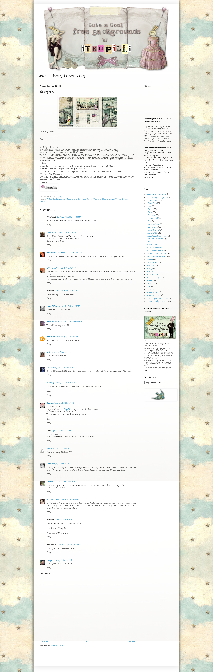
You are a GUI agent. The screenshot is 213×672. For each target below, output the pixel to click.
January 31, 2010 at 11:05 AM (65, 383)
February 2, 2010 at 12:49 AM (65, 403)
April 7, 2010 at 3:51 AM (60, 448)
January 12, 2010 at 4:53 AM (71, 321)
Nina (48, 448)
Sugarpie (50, 403)
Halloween (150, 265)
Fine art (150, 260)
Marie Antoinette (153, 274)
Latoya (49, 560)
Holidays (150, 268)
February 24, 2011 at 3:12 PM (64, 560)
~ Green (150, 209)
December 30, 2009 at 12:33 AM (69, 253)
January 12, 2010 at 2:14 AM (69, 306)
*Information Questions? (156, 194)
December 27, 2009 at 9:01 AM (66, 232)
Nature (149, 280)
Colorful (150, 242)
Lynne (49, 268)
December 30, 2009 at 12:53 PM (64, 268)
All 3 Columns (152, 233)
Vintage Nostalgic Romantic (157, 301)
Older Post (131, 642)
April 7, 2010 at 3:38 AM (61, 431)
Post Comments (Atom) (59, 646)
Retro (149, 286)
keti (48, 352)
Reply (49, 224)
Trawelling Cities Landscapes (104, 199)
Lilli (48, 367)
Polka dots (150, 283)
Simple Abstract (153, 292)
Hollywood (150, 271)
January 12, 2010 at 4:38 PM (67, 337)
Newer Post (45, 642)
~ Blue (149, 206)
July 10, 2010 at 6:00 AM (66, 520)
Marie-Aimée (52, 306)
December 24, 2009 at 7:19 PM (69, 217)
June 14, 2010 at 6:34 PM (70, 499)
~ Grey (149, 212)
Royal (149, 289)
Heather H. (51, 481)
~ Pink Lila (151, 215)
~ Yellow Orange (153, 230)
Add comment (46, 573)
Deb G (49, 464)
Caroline (50, 232)
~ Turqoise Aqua (71, 199)
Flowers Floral (152, 262)
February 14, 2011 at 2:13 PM (68, 545)
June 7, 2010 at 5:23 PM (65, 481)
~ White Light (152, 227)
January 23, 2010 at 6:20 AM (61, 367)
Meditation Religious (154, 277)
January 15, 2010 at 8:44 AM (61, 352)
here (58, 131)
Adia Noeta (51, 337)
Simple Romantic (153, 295)
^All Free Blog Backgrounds (55, 199)
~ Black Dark (152, 203)
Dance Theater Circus (155, 248)
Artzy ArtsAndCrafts (155, 239)
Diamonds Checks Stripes (157, 254)
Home (42, 76)
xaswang (50, 383)
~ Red (149, 221)
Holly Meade (51, 253)
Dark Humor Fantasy (85, 199)
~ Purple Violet (152, 218)
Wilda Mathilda (53, 321)
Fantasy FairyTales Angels (157, 257)
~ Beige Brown (152, 200)
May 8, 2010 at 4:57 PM (61, 464)
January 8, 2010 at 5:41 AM (67, 291)
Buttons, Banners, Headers (69, 76)
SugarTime (68, 409)
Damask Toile (152, 245)
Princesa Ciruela (53, 499)
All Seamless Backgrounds (157, 236)
